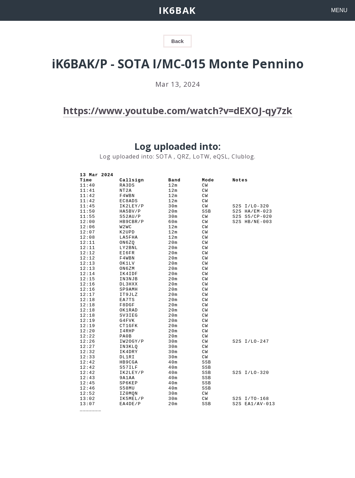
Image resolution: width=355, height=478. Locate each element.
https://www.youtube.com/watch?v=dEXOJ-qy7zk (177, 110)
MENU (339, 10)
